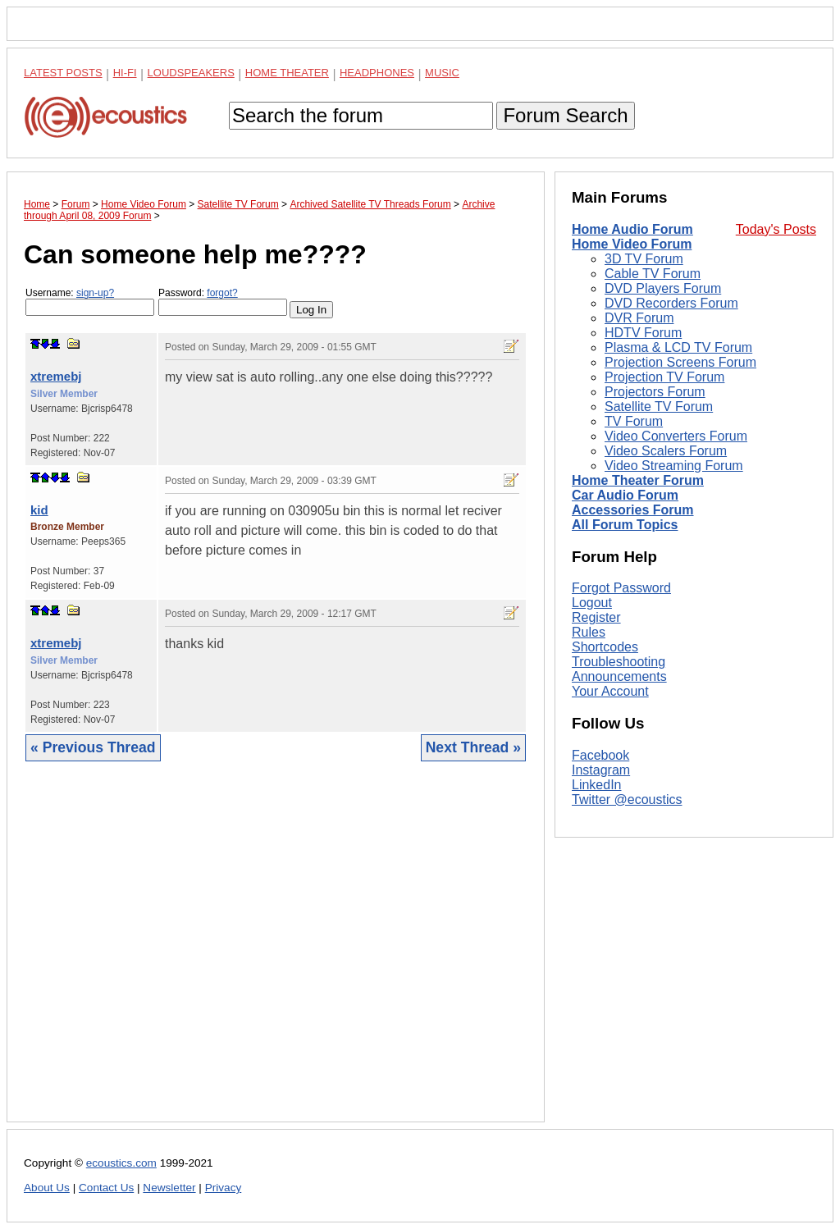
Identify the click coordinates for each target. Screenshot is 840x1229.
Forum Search (565, 115)
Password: (222, 301)
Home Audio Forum (632, 229)
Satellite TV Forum (659, 406)
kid (39, 510)
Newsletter (169, 1187)
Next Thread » (473, 747)
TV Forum (634, 421)
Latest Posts (63, 72)
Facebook (600, 755)
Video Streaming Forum (674, 466)
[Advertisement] (275, 954)
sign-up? (95, 293)
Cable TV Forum (653, 274)
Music (442, 72)
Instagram (601, 770)
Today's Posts (776, 229)
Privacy (223, 1187)
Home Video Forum (632, 244)
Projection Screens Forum (680, 362)
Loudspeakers (191, 72)
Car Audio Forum (625, 495)
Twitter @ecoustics (627, 799)
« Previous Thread (93, 747)
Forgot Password (621, 588)
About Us (47, 1187)
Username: (89, 301)
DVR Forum (639, 318)
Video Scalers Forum (666, 451)
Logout (592, 603)
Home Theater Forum (638, 480)
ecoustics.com (121, 1163)
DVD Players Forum (663, 288)
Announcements (619, 676)
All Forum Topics (625, 525)
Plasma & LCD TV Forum (678, 347)
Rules (588, 632)
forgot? (222, 293)
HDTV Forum (643, 333)
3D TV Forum (644, 259)
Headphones (377, 72)
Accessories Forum (633, 510)
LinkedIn (597, 785)
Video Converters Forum (676, 436)
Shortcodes (605, 647)
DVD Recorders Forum (671, 303)
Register (596, 617)
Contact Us (106, 1187)
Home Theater (287, 72)
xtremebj (56, 376)
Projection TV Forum (664, 377)
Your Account (610, 691)
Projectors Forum (655, 392)
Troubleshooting (618, 662)
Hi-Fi (125, 72)
